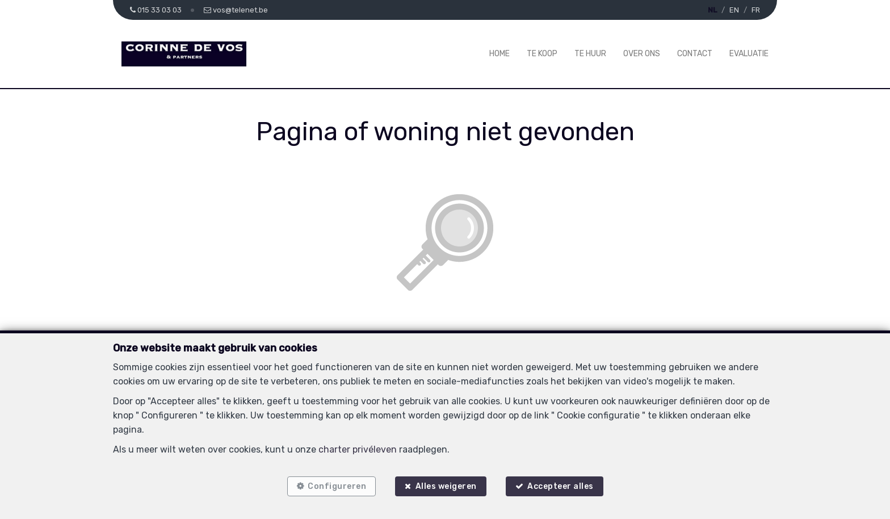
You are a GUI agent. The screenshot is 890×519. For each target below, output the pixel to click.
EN (734, 10)
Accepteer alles (560, 486)
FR (756, 10)
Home (499, 53)
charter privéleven (357, 449)
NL (712, 10)
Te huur (590, 53)
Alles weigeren (446, 486)
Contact (694, 53)
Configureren (337, 486)
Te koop (542, 53)
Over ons (641, 53)
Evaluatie (749, 53)
